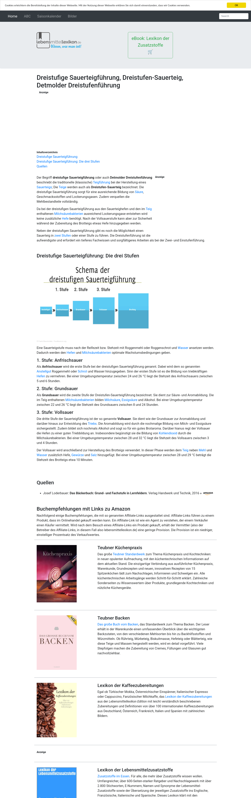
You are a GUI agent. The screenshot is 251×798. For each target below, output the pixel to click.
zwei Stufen (62, 235)
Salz (94, 455)
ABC (27, 16)
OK (236, 5)
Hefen (71, 353)
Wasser (183, 348)
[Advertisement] (103, 116)
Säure (139, 192)
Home (13, 16)
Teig (149, 209)
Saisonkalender (49, 16)
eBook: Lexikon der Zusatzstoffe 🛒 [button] (150, 45)
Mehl (202, 450)
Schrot (82, 371)
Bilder (72, 16)
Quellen (42, 166)
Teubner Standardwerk (129, 554)
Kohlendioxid (168, 433)
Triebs (92, 424)
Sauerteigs (44, 187)
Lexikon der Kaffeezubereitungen (188, 697)
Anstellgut (44, 371)
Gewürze (77, 455)
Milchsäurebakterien (68, 214)
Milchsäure (112, 400)
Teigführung (101, 182)
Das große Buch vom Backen (117, 624)
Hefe (65, 218)
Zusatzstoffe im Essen (113, 776)
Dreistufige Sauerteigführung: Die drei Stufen (68, 161)
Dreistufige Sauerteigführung (57, 157)
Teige (62, 187)
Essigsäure (129, 400)
